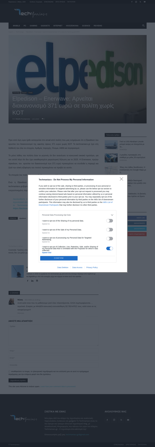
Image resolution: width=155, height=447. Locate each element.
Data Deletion (62, 267)
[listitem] (77, 215)
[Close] (122, 179)
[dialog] (77, 223)
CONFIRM (59, 258)
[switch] (109, 220)
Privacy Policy (92, 267)
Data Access (77, 267)
